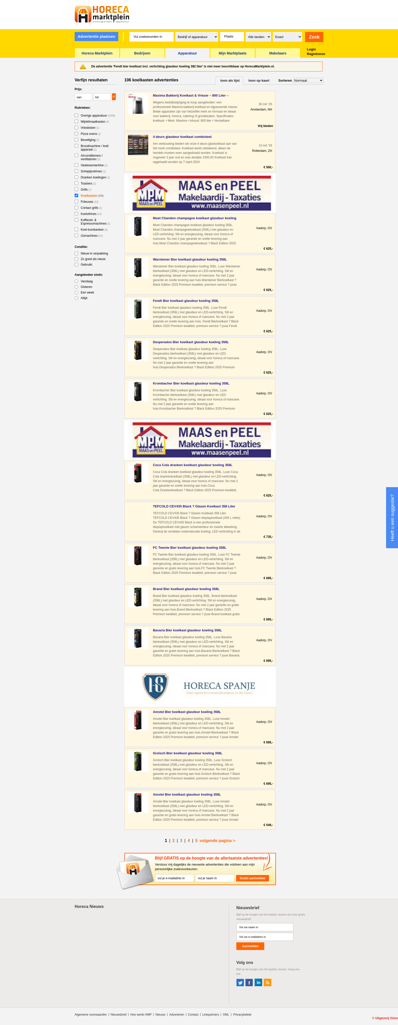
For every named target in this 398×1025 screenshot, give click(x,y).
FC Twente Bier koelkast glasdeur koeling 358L (189, 548)
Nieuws (160, 1014)
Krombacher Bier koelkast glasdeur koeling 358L (191, 383)
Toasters (88, 183)
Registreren (316, 54)
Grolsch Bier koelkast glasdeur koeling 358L (187, 753)
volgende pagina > (217, 840)
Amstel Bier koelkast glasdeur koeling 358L (187, 712)
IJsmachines (92, 235)
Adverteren (176, 1014)
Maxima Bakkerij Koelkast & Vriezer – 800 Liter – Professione (190, 96)
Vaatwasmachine (94, 165)
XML (226, 1014)
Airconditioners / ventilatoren (92, 157)
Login (311, 49)
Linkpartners (210, 1014)
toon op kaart (258, 80)
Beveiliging (90, 140)
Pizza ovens (91, 134)
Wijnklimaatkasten (95, 121)
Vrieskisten (90, 128)
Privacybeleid (242, 1014)
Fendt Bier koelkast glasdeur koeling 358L (186, 301)
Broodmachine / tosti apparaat (94, 147)
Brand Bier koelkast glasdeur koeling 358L (186, 589)
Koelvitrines (91, 214)
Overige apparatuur (98, 115)
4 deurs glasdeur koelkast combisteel (182, 137)
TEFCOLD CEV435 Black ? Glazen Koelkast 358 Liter (194, 506)
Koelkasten (92, 195)
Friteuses (89, 202)
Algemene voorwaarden (91, 1014)
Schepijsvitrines (93, 171)
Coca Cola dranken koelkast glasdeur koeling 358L (193, 465)
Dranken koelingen (95, 177)
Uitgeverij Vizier (386, 1018)
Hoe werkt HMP (141, 1014)
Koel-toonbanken (94, 229)
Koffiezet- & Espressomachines (95, 221)
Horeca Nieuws (89, 906)
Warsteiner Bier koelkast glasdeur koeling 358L (190, 259)
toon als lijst (230, 80)
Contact (193, 1014)
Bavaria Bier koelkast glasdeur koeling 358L (187, 630)
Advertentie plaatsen (96, 36)
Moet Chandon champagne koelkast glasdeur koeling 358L (194, 218)
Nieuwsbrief (119, 1014)
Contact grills (91, 208)
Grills (86, 189)
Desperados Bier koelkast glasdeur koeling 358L (191, 342)
